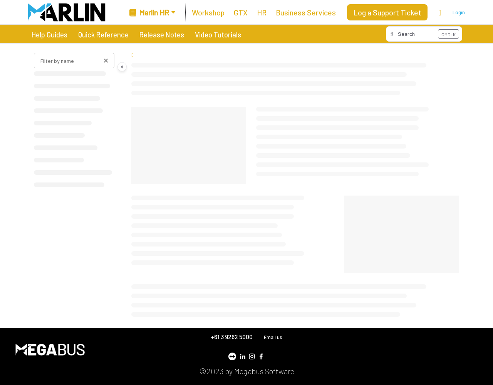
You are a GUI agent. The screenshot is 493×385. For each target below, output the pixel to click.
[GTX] (241, 12)
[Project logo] (67, 12)
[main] (295, 186)
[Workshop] (208, 12)
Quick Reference (103, 34)
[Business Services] (306, 12)
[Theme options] (440, 12)
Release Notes (161, 34)
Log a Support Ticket (387, 12)
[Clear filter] (105, 60)
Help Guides (49, 34)
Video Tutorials (218, 34)
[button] (424, 34)
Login (459, 12)
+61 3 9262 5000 (232, 336)
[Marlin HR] (151, 12)
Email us (273, 337)
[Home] (132, 55)
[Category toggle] (122, 66)
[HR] (262, 12)
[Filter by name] (74, 60)
